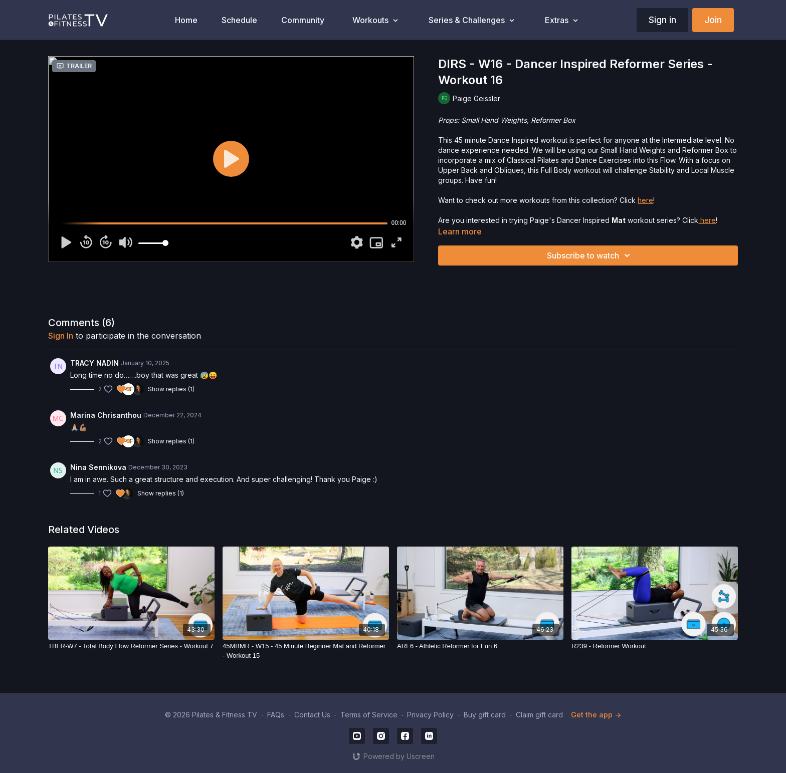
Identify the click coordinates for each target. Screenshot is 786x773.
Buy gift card (485, 714)
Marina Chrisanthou (105, 415)
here (645, 200)
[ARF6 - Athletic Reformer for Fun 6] (480, 646)
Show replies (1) (171, 389)
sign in (60, 336)
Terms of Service (369, 714)
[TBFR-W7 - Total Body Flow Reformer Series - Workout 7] (131, 646)
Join (713, 20)
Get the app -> (596, 714)
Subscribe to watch (590, 255)
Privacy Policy (430, 714)
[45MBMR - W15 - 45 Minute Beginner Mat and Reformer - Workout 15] (306, 651)
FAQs (275, 714)
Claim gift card (539, 714)
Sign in (662, 20)
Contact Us (312, 714)
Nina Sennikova (98, 467)
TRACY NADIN (94, 363)
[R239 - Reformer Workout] (654, 646)
